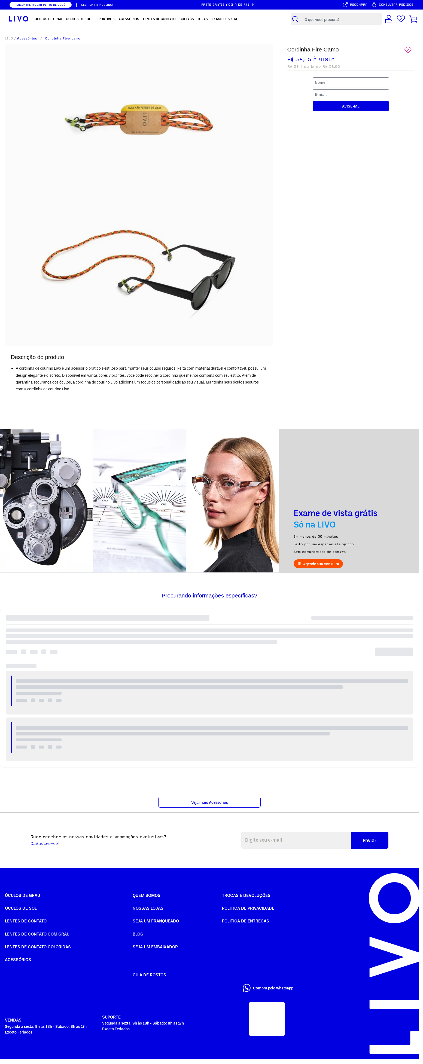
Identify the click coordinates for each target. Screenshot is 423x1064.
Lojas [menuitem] (203, 19)
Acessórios (27, 38)
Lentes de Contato (26, 921)
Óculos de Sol (21, 908)
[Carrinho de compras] (413, 19)
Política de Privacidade (248, 908)
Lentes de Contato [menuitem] (159, 19)
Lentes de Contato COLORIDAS (38, 946)
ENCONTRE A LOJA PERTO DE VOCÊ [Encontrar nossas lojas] (40, 4)
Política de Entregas (245, 921)
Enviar (369, 840)
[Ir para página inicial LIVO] (19, 19)
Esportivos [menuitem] (105, 19)
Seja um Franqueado (156, 921)
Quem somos (146, 895)
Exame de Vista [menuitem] (224, 19)
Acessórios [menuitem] (128, 19)
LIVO (9, 38)
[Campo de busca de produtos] (342, 19)
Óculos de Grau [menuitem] (48, 19)
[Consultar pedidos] (392, 5)
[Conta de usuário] (389, 19)
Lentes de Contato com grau (37, 934)
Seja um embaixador (155, 946)
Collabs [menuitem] (186, 19)
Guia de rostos (149, 974)
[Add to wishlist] (408, 50)
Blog (138, 934)
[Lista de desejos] (401, 19)
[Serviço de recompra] (354, 5)
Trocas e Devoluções (246, 895)
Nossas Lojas (148, 908)
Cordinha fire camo (62, 38)
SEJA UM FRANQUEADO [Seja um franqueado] (97, 4)
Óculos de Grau (22, 895)
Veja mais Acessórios (209, 802)
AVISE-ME (351, 106)
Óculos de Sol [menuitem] (78, 19)
